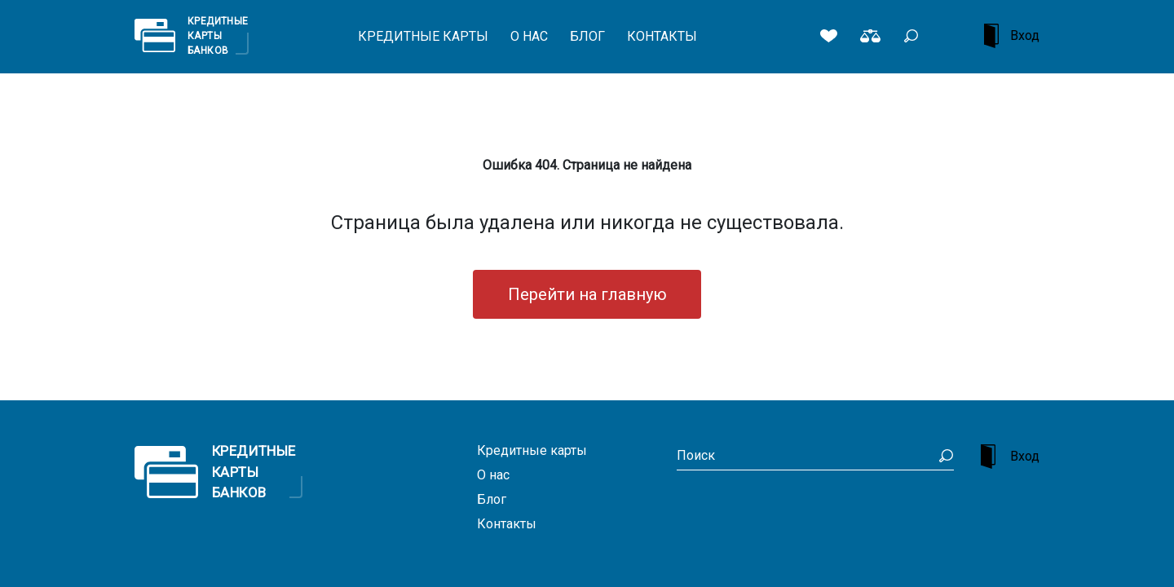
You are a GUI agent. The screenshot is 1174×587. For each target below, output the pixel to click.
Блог (587, 36)
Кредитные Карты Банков (218, 35)
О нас (529, 36)
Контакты (662, 36)
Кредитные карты (423, 36)
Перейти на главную (587, 294)
